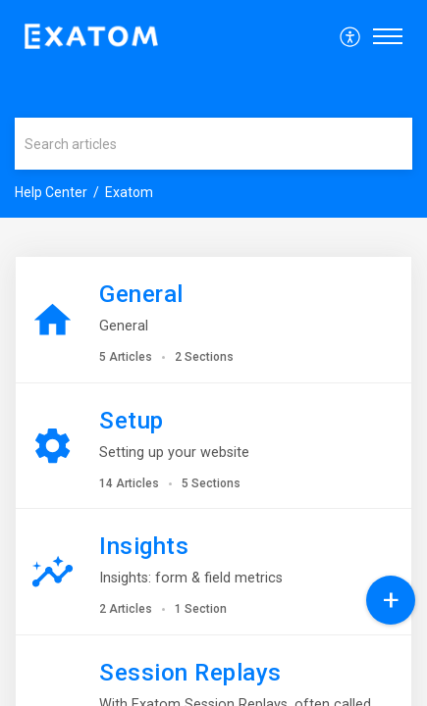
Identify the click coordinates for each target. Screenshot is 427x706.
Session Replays (190, 672)
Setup (131, 420)
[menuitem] (351, 36)
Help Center (51, 192)
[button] (351, 36)
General (141, 294)
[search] (213, 144)
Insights (143, 546)
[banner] (213, 109)
